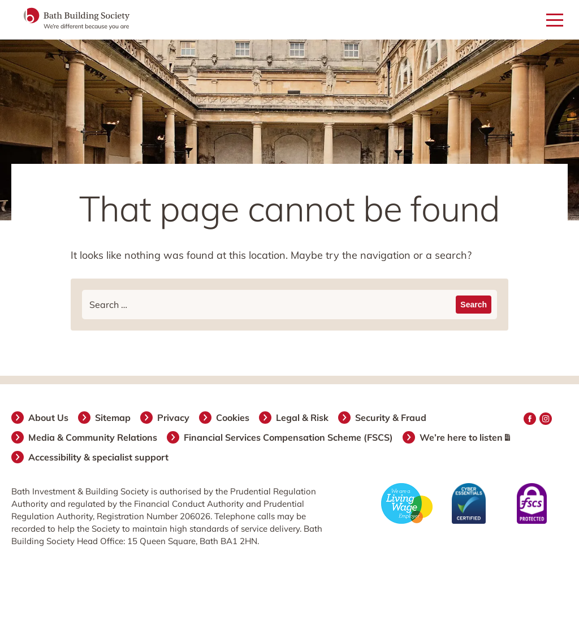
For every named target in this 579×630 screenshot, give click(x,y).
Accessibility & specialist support (98, 457)
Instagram (545, 418)
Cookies (233, 417)
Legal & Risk (303, 417)
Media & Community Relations (93, 437)
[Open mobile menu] (554, 21)
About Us (48, 417)
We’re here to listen (465, 437)
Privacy (173, 417)
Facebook (530, 418)
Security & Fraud (391, 417)
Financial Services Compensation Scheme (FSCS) (289, 437)
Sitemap (113, 417)
